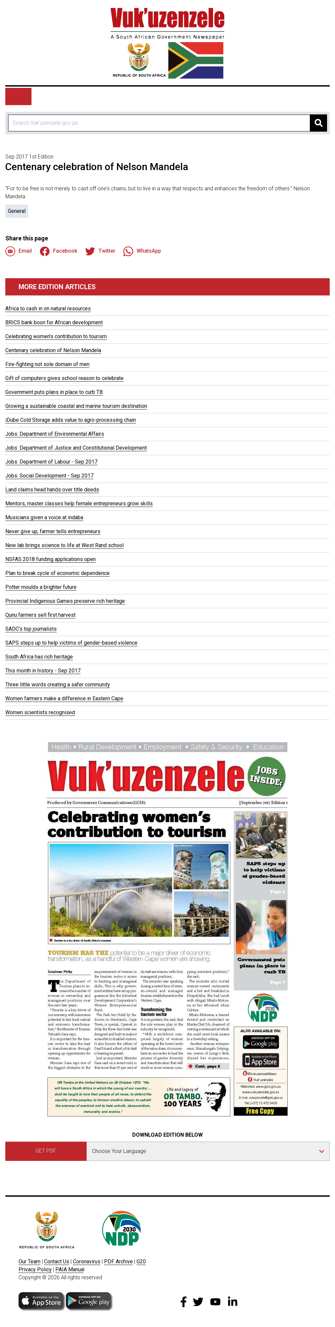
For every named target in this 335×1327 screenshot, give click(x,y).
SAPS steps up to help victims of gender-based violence (71, 643)
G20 (141, 1261)
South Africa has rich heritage (39, 657)
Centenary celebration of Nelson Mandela (53, 350)
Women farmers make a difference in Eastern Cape (64, 698)
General (17, 211)
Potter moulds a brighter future (41, 587)
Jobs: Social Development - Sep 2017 (49, 476)
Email (18, 251)
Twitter (100, 251)
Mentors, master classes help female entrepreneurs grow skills (79, 503)
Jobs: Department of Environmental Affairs (54, 434)
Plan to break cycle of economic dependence (57, 573)
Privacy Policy (35, 1269)
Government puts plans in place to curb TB (54, 392)
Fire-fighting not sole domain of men (47, 364)
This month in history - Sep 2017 (43, 670)
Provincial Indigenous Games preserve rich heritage (65, 601)
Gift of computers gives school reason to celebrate (64, 378)
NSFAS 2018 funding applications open (50, 559)
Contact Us (56, 1261)
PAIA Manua (69, 1269)
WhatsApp (142, 251)
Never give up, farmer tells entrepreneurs (52, 531)
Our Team (29, 1261)
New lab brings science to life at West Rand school (64, 545)
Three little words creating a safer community (57, 684)
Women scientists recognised (40, 712)
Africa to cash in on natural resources (48, 308)
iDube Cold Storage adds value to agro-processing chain (70, 420)
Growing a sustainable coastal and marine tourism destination (76, 406)
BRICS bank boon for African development (54, 322)
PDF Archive (118, 1261)
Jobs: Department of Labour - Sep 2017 (51, 462)
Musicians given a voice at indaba (44, 517)
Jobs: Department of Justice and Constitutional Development (76, 448)
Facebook (58, 251)
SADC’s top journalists (31, 629)
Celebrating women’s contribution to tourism (56, 336)
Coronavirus (86, 1261)
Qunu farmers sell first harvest (40, 615)
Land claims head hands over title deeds (52, 489)
